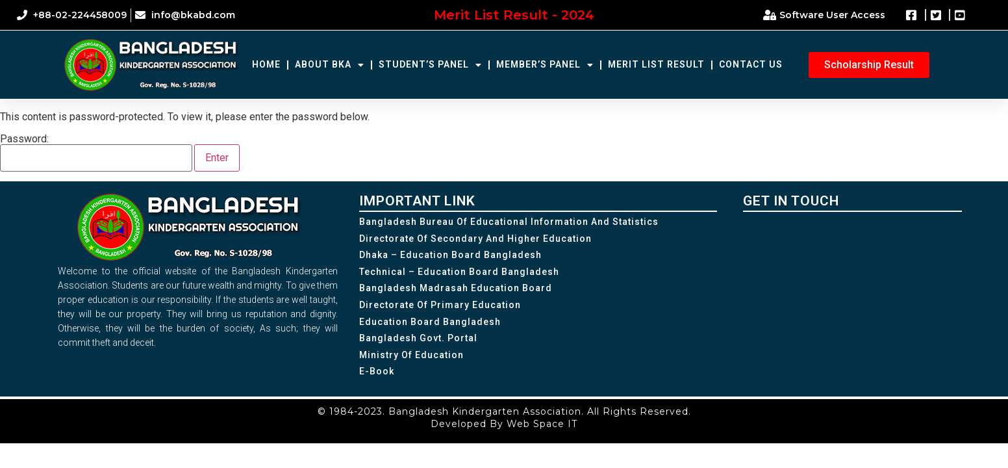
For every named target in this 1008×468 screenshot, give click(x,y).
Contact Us (751, 64)
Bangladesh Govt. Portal (418, 338)
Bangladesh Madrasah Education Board (455, 288)
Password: (96, 153)
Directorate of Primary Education (440, 305)
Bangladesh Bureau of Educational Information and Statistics (509, 221)
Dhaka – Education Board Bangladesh (450, 255)
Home (266, 64)
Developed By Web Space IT (504, 424)
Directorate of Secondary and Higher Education (475, 238)
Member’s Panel (545, 65)
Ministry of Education (411, 355)
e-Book (376, 371)
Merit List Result (656, 64)
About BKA (329, 65)
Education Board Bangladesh (430, 322)
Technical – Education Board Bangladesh (459, 271)
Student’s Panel (430, 65)
